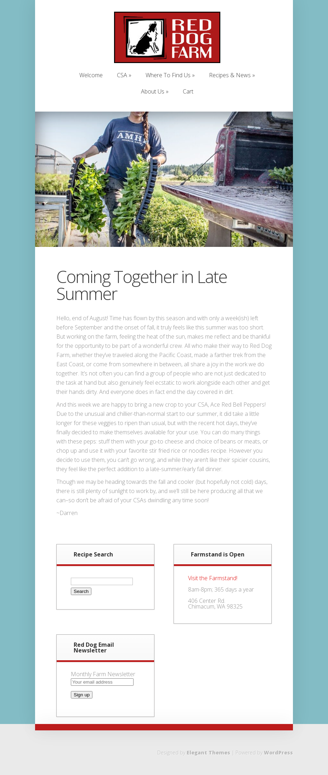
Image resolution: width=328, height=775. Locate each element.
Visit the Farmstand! (212, 578)
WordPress (278, 752)
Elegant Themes (208, 752)
